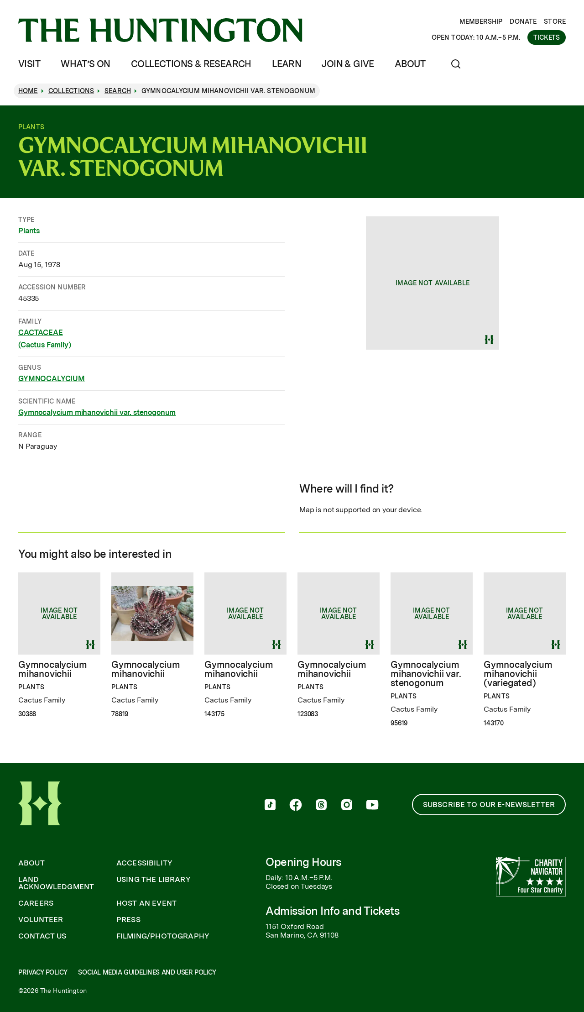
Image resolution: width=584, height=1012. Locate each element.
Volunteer (40, 919)
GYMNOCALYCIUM (51, 378)
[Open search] (455, 64)
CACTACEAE (40, 332)
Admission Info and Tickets (333, 911)
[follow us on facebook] (295, 805)
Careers (35, 903)
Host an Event (146, 903)
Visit (29, 63)
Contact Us (42, 936)
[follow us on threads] (321, 805)
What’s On (85, 63)
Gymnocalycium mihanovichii (52, 669)
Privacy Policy (42, 972)
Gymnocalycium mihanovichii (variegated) (518, 673)
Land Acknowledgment (56, 883)
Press (128, 919)
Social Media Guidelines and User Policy (147, 972)
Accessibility (144, 863)
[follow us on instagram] (346, 805)
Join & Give (348, 63)
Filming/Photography (162, 936)
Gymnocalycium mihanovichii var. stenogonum (97, 412)
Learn (286, 63)
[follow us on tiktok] (270, 805)
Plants (29, 230)
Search (117, 91)
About (410, 63)
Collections (71, 91)
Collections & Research (191, 63)
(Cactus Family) (44, 345)
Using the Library (153, 879)
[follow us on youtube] (372, 805)
